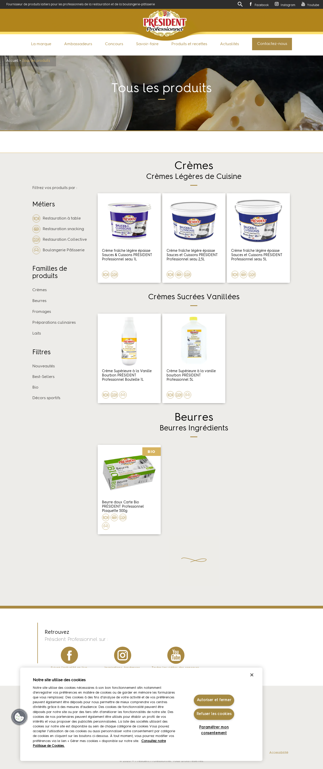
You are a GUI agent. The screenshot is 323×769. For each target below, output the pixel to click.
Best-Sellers (43, 377)
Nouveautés (43, 366)
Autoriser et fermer (214, 700)
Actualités (229, 44)
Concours (114, 44)
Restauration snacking (58, 229)
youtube (175, 655)
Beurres (39, 301)
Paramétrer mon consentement (214, 730)
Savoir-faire (147, 44)
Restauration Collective (59, 240)
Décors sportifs (46, 398)
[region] (141, 714)
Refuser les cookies (214, 714)
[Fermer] (251, 674)
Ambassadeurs (78, 44)
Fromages (41, 312)
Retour (154, 142)
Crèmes (39, 290)
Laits (36, 334)
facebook (69, 655)
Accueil (12, 61)
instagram (122, 655)
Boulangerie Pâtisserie (58, 250)
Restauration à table (56, 218)
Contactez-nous (272, 44)
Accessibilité (278, 752)
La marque (41, 44)
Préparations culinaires (54, 323)
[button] (19, 717)
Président (164, 23)
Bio (35, 388)
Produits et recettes (189, 44)
